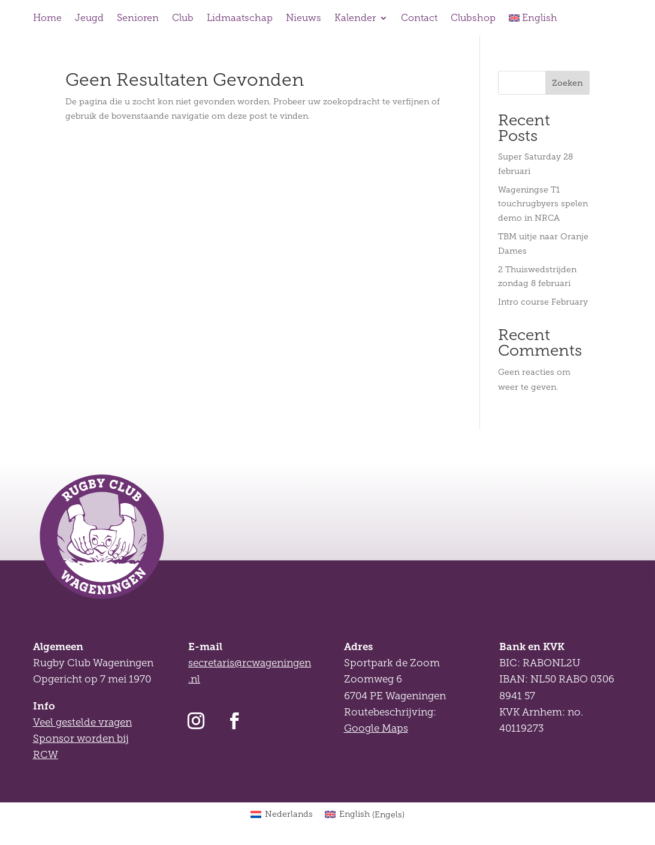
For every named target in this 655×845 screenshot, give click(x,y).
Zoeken (567, 83)
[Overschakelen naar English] (533, 20)
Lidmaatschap (240, 18)
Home (47, 18)
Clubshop (473, 18)
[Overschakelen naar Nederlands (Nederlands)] (282, 815)
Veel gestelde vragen (82, 722)
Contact (419, 18)
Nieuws (303, 18)
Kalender (355, 18)
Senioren (138, 18)
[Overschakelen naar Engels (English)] (364, 815)
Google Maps (376, 728)
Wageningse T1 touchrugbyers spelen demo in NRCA (543, 204)
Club (183, 18)
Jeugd (89, 18)
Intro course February (543, 301)
